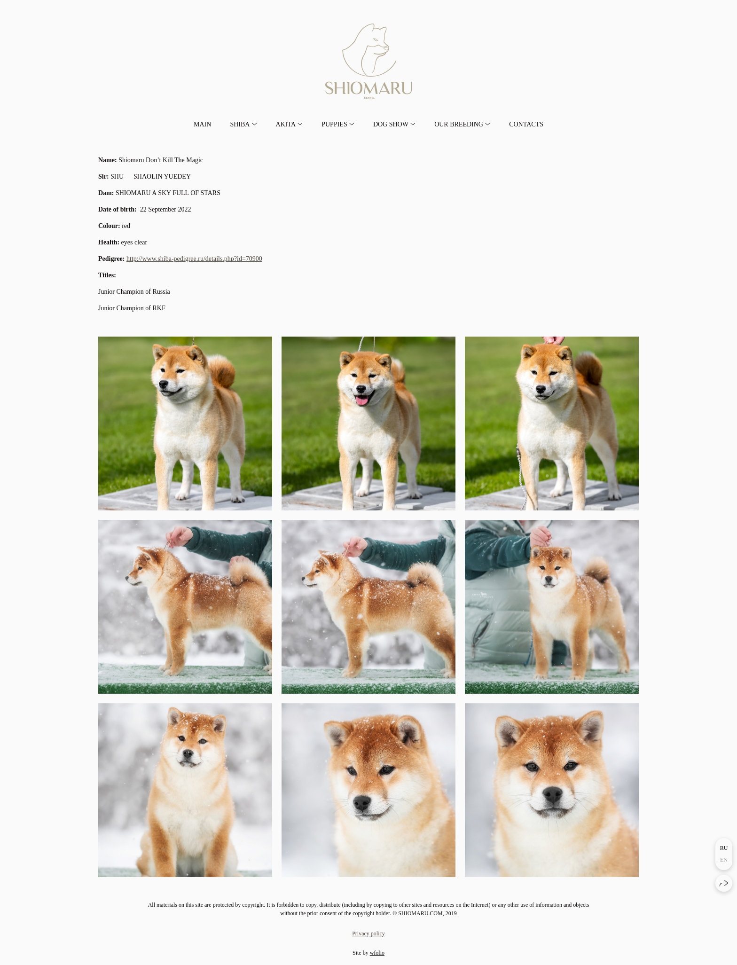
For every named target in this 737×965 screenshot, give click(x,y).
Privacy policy (368, 933)
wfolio (377, 952)
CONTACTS (526, 124)
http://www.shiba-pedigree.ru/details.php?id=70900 (194, 258)
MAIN (202, 124)
